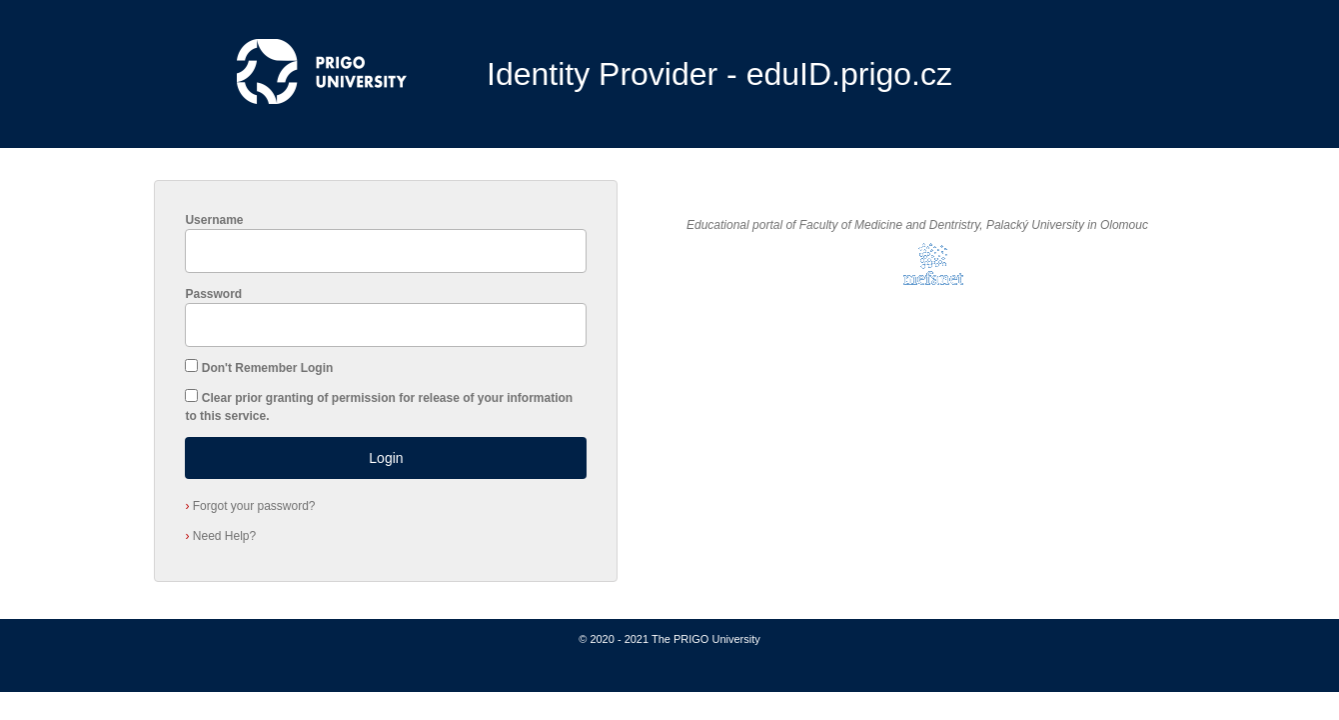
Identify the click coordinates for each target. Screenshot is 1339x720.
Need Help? (220, 536)
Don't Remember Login (268, 368)
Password (213, 294)
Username (214, 220)
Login (386, 458)
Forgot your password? (250, 506)
